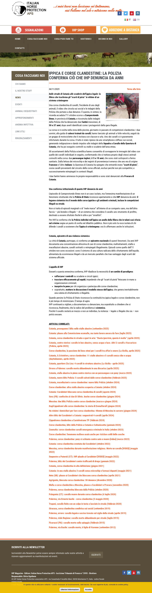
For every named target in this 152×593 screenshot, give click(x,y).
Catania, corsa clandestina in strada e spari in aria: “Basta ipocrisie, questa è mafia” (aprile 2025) (94, 338)
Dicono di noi (105, 39)
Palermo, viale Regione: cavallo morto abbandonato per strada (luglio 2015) (84, 518)
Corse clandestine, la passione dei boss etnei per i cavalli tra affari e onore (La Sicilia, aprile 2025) (94, 350)
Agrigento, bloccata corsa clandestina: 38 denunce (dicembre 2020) (80, 480)
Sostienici (86, 39)
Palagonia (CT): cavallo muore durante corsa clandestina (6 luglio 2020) (82, 494)
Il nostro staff (23, 90)
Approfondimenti (24, 117)
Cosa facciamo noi (37, 39)
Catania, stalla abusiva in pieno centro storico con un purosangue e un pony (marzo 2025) (90, 373)
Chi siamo (20, 84)
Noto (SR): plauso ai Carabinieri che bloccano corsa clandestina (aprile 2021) (84, 475)
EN (136, 19)
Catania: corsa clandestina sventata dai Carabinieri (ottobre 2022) (79, 443)
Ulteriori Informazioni (70, 589)
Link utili (20, 131)
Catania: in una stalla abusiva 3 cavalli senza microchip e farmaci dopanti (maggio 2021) (90, 470)
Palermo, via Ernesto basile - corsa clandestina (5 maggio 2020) (79, 499)
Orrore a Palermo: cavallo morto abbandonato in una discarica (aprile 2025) (84, 368)
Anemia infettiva (24, 124)
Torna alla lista (133, 89)
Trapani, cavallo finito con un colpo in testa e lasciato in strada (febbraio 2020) (85, 503)
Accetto (88, 589)
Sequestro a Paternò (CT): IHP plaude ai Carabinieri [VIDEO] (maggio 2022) (84, 456)
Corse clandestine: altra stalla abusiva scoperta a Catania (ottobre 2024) (82, 387)
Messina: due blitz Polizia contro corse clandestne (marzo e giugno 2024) (83, 401)
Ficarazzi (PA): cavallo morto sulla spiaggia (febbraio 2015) (77, 522)
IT (128, 19)
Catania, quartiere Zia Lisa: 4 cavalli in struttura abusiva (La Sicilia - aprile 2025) (86, 363)
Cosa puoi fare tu (64, 39)
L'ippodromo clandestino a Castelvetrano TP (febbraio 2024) (77, 420)
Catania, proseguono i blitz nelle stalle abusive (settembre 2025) (79, 328)
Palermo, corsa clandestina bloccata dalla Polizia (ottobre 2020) (79, 489)
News (18, 97)
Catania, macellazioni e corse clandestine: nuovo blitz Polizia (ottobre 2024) (84, 382)
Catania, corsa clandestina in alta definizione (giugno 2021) (76, 466)
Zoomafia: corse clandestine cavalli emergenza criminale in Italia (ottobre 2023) (86, 429)
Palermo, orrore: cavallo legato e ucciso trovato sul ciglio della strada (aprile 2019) (87, 513)
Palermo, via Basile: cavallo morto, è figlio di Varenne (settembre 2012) (82, 527)
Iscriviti (96, 554)
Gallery (123, 39)
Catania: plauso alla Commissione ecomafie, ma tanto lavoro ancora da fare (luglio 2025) (90, 333)
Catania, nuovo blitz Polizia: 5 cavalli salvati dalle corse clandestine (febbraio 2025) (88, 377)
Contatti (20, 48)
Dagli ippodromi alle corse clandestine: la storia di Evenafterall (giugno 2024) (85, 406)
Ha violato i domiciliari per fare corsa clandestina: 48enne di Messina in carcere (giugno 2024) (93, 410)
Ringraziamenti (23, 138)
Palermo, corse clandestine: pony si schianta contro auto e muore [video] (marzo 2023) (89, 439)
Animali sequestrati (26, 111)
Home (17, 39)
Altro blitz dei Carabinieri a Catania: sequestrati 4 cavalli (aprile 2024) (81, 415)
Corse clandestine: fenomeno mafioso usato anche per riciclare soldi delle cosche (86, 434)
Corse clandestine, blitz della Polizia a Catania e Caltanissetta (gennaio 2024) (85, 425)
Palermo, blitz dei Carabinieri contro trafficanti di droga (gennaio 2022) (82, 461)
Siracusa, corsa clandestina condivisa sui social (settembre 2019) (79, 508)
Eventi (18, 104)
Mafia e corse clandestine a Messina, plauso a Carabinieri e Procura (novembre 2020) (89, 485)
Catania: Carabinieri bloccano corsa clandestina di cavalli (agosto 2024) (82, 392)
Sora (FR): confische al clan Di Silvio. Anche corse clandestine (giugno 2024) (84, 396)
